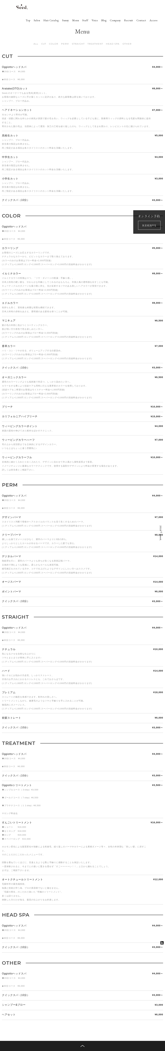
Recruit (128, 20)
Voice (95, 20)
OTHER (126, 43)
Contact (141, 20)
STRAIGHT (78, 43)
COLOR (53, 43)
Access (154, 20)
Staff (85, 20)
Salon (37, 20)
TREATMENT (95, 43)
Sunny (65, 20)
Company (115, 20)
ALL (36, 43)
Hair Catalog (51, 20)
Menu (75, 20)
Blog (104, 20)
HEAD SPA (112, 43)
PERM (65, 43)
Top (28, 20)
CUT (43, 43)
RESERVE (149, 225)
